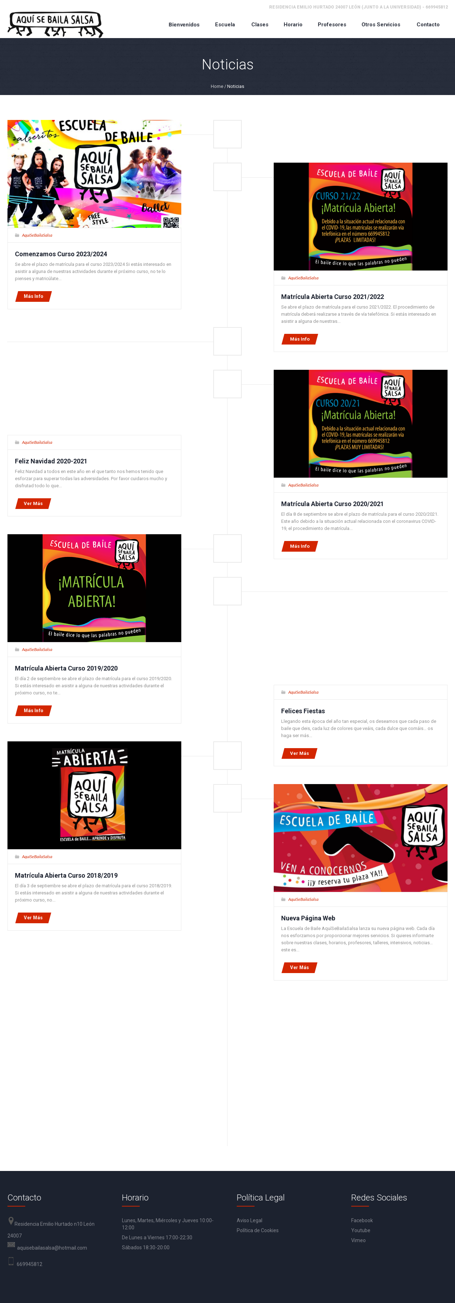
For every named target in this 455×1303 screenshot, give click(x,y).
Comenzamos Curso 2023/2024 (61, 254)
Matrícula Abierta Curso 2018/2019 (66, 875)
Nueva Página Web (308, 918)
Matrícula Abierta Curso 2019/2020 (66, 668)
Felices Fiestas (303, 711)
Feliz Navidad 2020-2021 (51, 461)
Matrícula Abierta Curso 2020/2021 (332, 504)
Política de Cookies (258, 1065)
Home (217, 86)
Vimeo (358, 1075)
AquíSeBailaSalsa (37, 235)
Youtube (360, 1065)
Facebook (362, 1055)
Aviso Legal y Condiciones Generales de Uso (121, 1274)
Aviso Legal (249, 1055)
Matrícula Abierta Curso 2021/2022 (332, 296)
